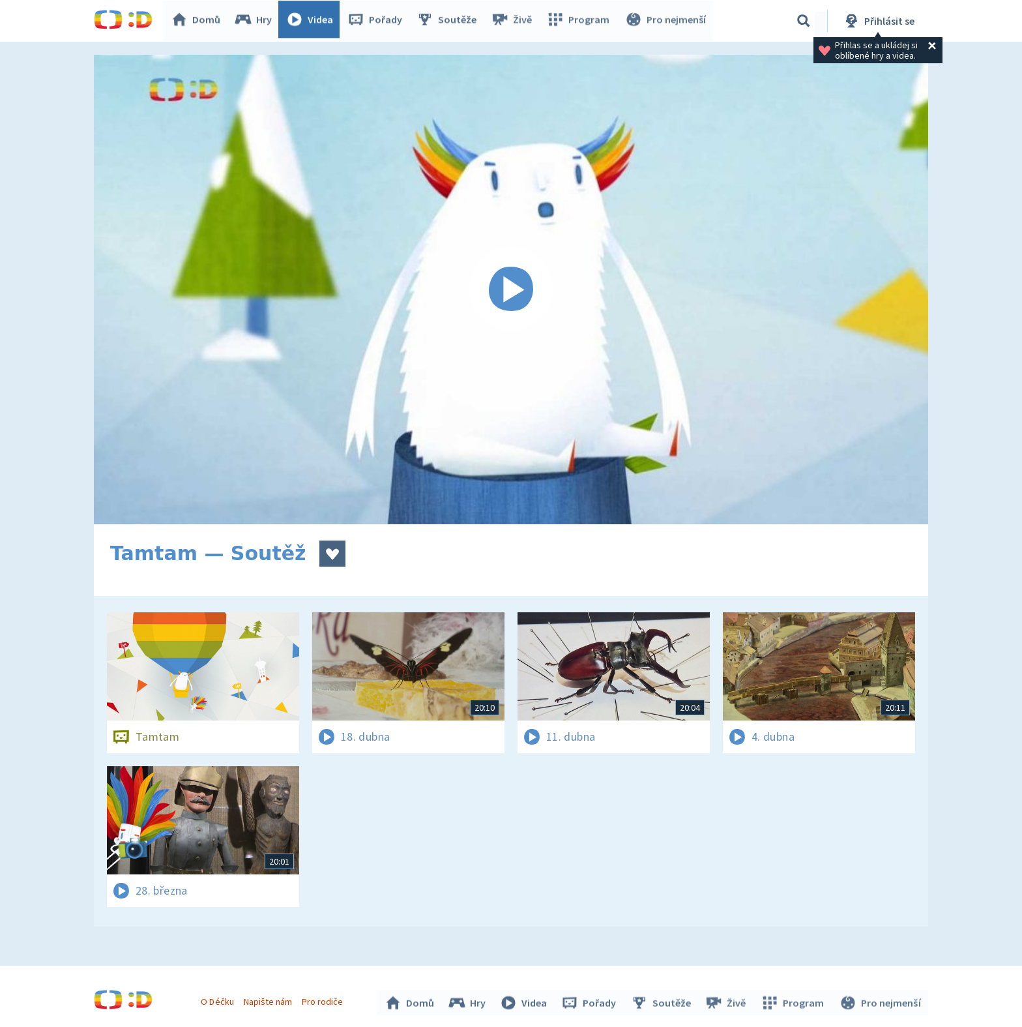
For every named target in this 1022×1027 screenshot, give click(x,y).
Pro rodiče (324, 999)
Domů (198, 21)
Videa (313, 21)
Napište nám (269, 999)
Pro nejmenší (666, 21)
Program (580, 21)
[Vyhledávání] (803, 21)
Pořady (378, 21)
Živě (514, 21)
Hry (256, 21)
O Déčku (219, 999)
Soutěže (449, 21)
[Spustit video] (511, 289)
